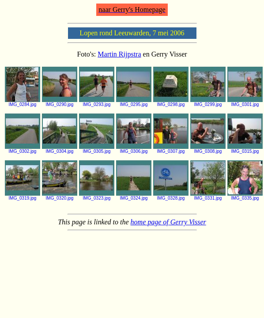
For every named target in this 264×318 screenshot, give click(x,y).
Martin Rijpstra (119, 54)
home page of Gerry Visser (168, 222)
